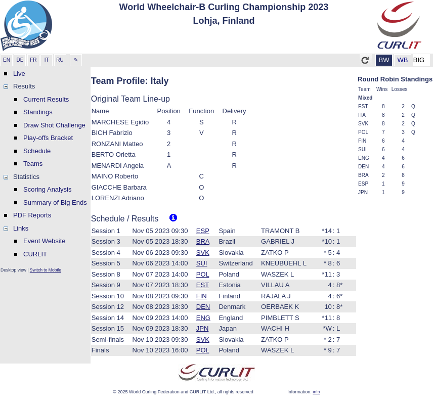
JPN (202, 328)
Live (19, 73)
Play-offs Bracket (48, 138)
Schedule (37, 151)
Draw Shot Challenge (54, 125)
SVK (202, 252)
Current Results (46, 99)
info (316, 391)
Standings (38, 112)
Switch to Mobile (45, 270)
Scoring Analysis (47, 189)
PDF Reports (32, 215)
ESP (202, 231)
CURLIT (35, 254)
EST (202, 285)
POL (202, 274)
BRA (202, 241)
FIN (201, 296)
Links (20, 228)
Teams (32, 163)
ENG (203, 318)
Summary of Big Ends (55, 202)
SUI (201, 263)
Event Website (44, 241)
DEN (203, 306)
